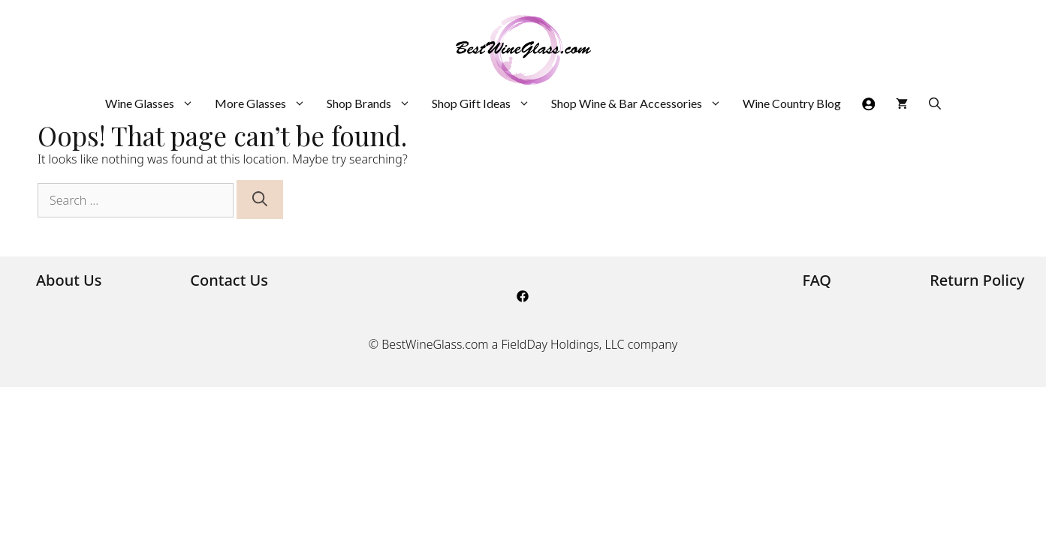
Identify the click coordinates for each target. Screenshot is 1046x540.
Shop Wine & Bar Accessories (641, 103)
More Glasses (265, 103)
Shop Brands (374, 103)
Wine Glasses (154, 103)
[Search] (260, 199)
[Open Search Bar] (934, 103)
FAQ (817, 280)
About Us (69, 280)
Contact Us (229, 280)
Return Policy (977, 280)
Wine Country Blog (792, 103)
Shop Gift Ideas (486, 103)
